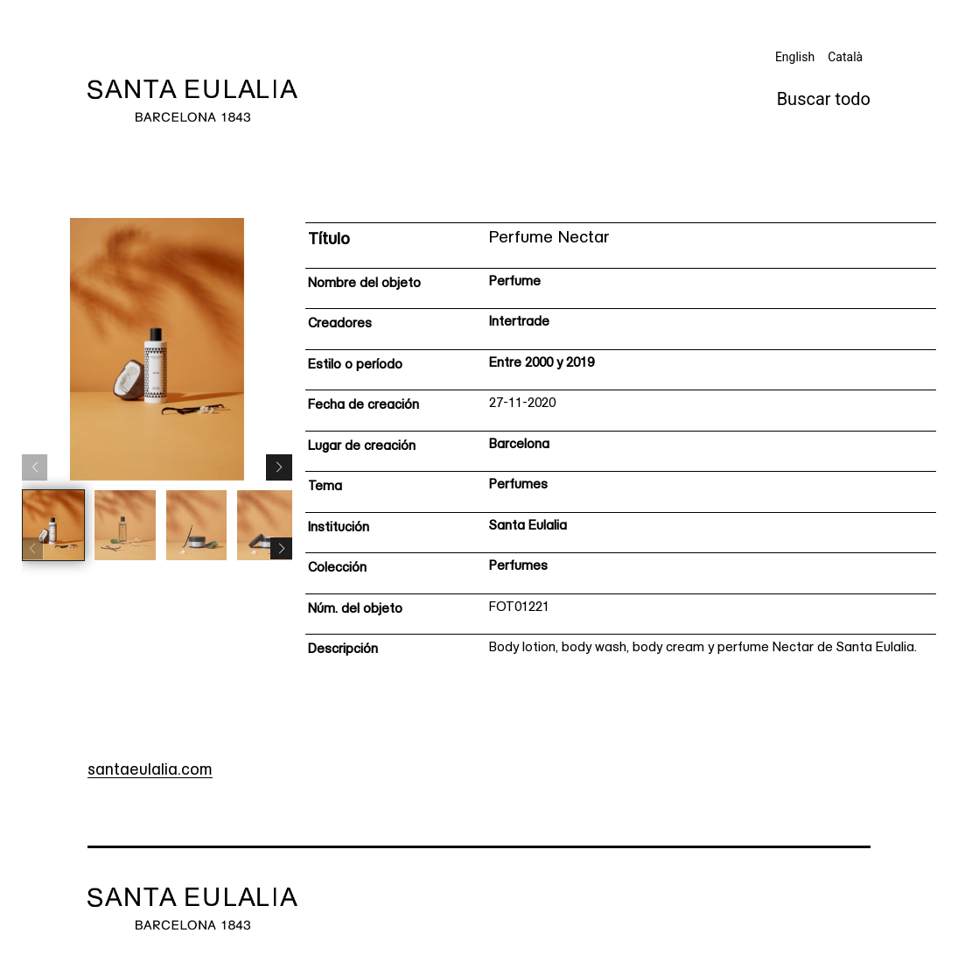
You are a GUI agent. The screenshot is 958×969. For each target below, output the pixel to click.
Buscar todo (824, 98)
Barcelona (519, 445)
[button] (279, 467)
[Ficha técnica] (620, 446)
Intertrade (519, 322)
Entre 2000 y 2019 (541, 363)
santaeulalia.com (150, 770)
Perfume (515, 282)
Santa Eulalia (528, 526)
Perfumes (518, 485)
